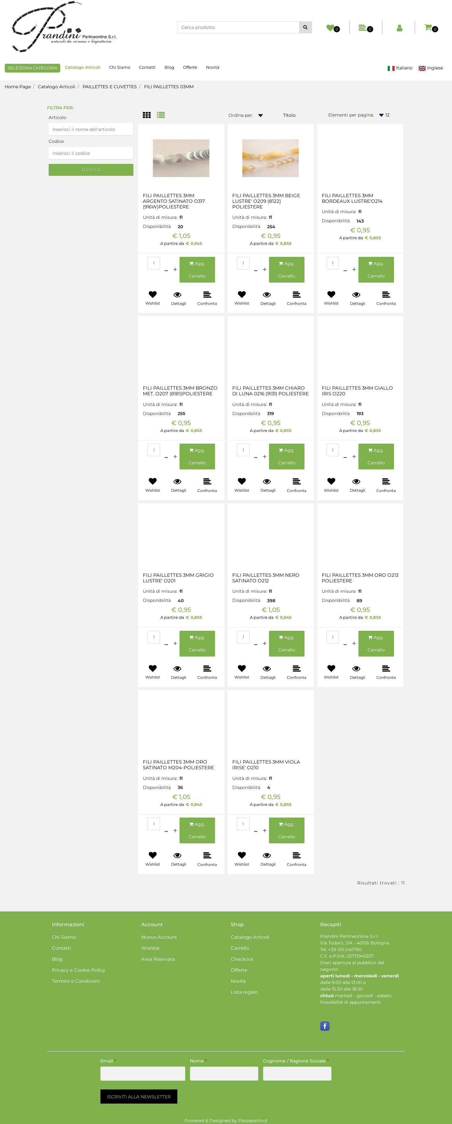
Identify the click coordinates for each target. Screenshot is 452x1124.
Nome (198, 1061)
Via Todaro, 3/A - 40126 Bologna (354, 943)
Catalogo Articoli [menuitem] (82, 67)
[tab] (150, 115)
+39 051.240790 (345, 949)
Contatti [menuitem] (147, 67)
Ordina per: (241, 115)
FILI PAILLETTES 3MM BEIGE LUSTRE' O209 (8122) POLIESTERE (266, 201)
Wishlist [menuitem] (150, 948)
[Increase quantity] (175, 270)
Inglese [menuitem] (430, 68)
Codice (56, 141)
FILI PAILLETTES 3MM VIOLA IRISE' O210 (266, 764)
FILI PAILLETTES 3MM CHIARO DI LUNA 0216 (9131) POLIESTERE (270, 391)
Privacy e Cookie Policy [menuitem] (78, 970)
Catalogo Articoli (56, 86)
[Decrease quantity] (166, 270)
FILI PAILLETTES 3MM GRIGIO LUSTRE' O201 (178, 578)
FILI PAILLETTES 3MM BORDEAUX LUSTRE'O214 (352, 198)
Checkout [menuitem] (242, 959)
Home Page (18, 86)
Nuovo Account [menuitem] (159, 937)
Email (108, 1061)
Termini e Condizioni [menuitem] (76, 981)
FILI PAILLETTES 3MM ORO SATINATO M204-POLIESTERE (178, 764)
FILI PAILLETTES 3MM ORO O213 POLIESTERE (360, 578)
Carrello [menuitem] (240, 948)
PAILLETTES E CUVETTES (110, 86)
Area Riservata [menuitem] (158, 959)
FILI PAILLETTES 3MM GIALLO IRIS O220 (357, 391)
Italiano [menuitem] (399, 68)
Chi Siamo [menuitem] (119, 67)
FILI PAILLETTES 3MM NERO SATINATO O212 (265, 578)
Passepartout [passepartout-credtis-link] (252, 1120)
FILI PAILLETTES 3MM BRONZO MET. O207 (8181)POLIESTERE (180, 391)
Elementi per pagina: (351, 115)
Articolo (57, 117)
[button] (305, 27)
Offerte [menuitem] (190, 67)
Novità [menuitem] (212, 67)
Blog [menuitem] (169, 67)
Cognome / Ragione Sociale (296, 1061)
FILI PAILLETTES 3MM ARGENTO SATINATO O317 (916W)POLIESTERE (174, 201)
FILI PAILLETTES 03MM (169, 86)
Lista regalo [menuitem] (244, 992)
